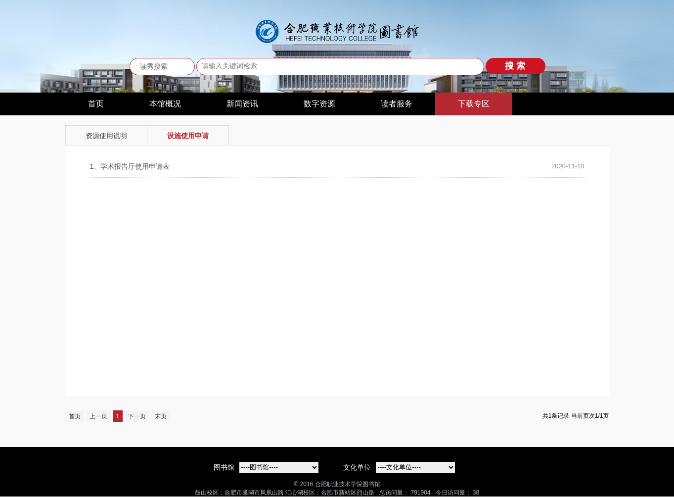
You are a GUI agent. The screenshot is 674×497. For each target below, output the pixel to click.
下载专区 (474, 103)
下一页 (137, 416)
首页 (96, 103)
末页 (161, 416)
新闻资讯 (242, 103)
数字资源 (319, 103)
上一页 (98, 416)
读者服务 (396, 103)
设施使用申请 (188, 136)
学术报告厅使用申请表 (130, 166)
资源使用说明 (106, 136)
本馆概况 (165, 103)
